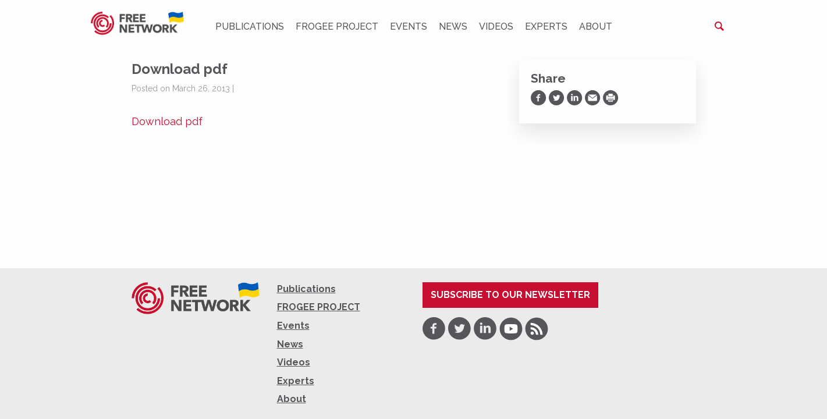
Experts (546, 26)
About (595, 26)
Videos (496, 26)
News (453, 26)
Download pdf (167, 121)
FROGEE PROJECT (337, 26)
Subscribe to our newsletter (510, 294)
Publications (249, 26)
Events (408, 26)
